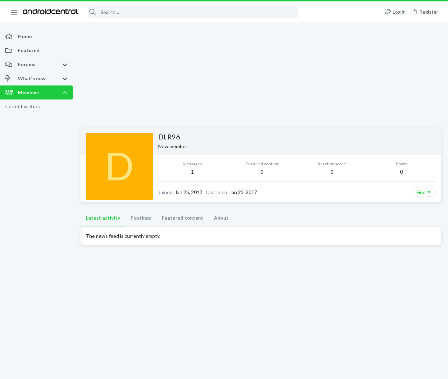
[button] (14, 12)
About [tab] (221, 218)
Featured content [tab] (182, 218)
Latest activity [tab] (103, 218)
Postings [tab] (141, 218)
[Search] (193, 12)
